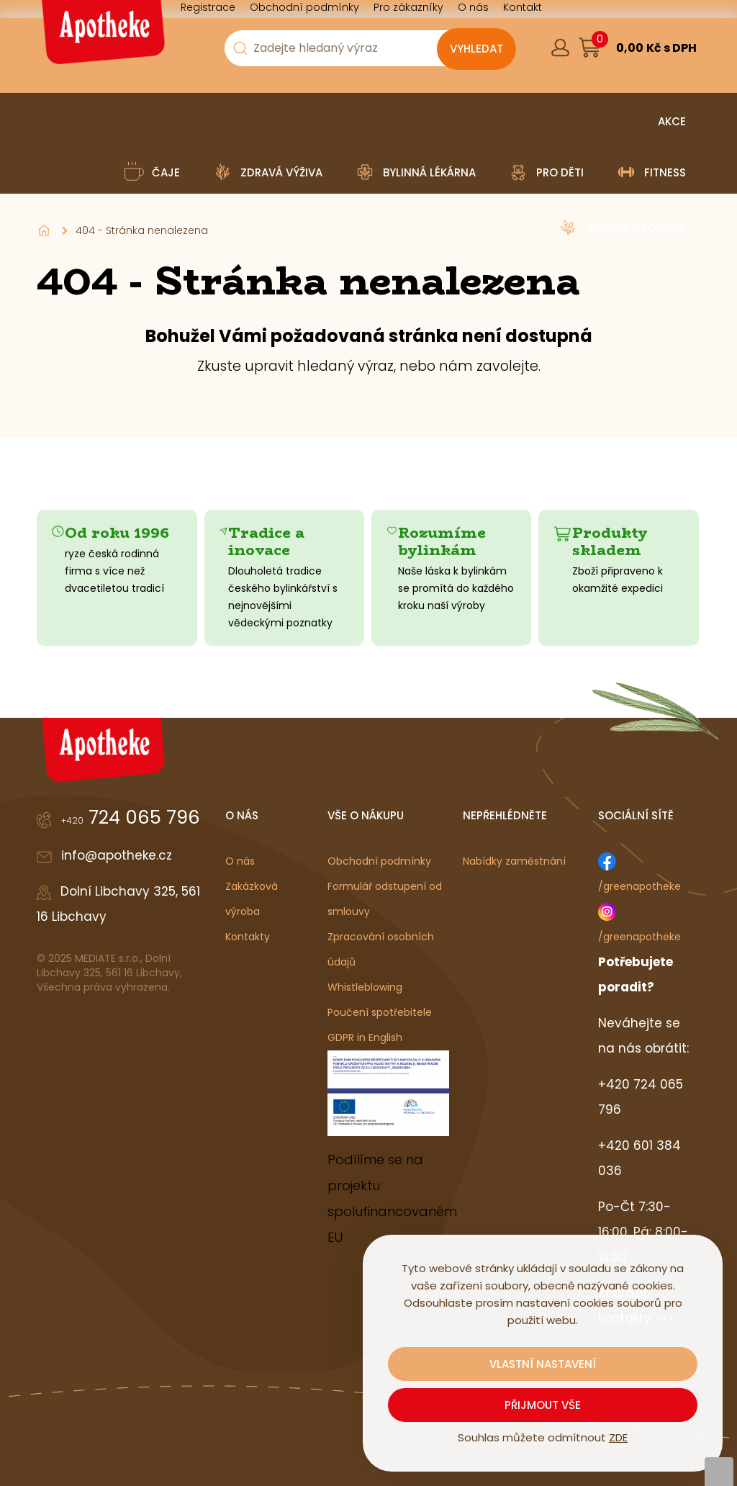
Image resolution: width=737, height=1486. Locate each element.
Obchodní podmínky (379, 861)
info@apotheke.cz (116, 855)
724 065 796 (130, 817)
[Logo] (101, 37)
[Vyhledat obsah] (476, 49)
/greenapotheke (639, 886)
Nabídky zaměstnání (514, 861)
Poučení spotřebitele (379, 1012)
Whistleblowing (364, 987)
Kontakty (247, 936)
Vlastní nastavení (542, 1364)
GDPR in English (364, 1037)
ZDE (618, 1437)
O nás (240, 861)
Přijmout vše (543, 1405)
